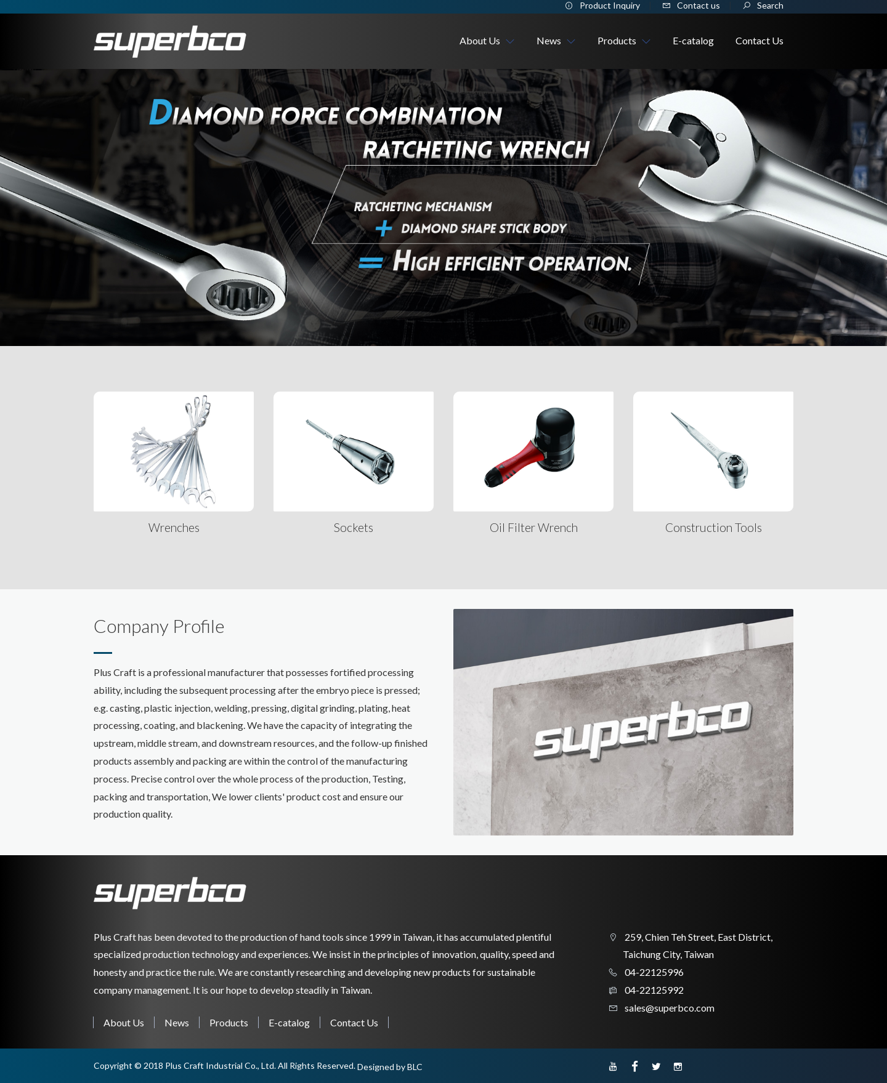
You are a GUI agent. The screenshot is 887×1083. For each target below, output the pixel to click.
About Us (123, 1022)
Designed (375, 1066)
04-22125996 (653, 972)
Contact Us (354, 1022)
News (176, 1022)
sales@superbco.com (669, 1007)
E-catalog (289, 1022)
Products (228, 1022)
